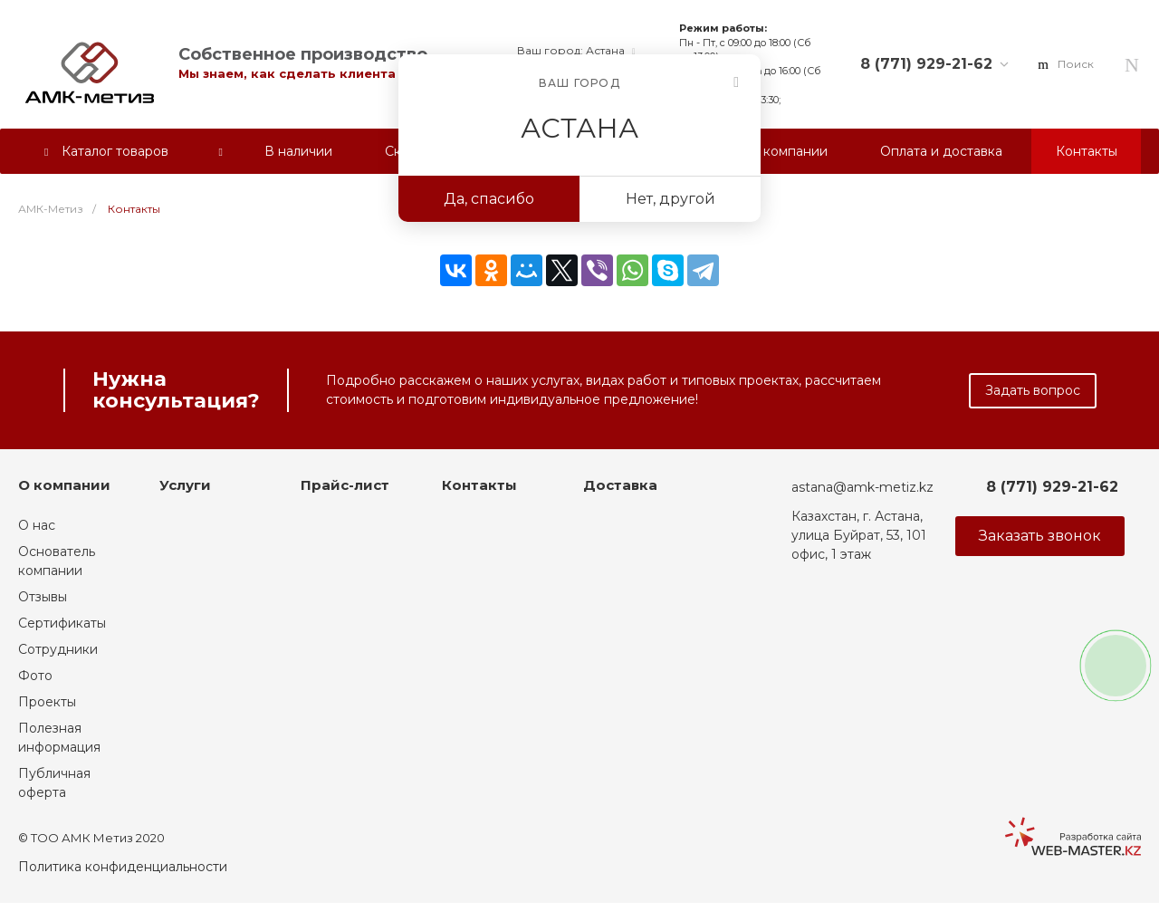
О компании (64, 485)
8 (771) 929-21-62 (926, 63)
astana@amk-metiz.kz (862, 487)
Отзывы (42, 597)
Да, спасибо (489, 198)
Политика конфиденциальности (122, 867)
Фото (35, 675)
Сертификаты (62, 623)
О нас (36, 525)
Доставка (620, 485)
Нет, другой (670, 198)
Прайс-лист (345, 485)
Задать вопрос (1032, 390)
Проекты (47, 702)
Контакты (479, 485)
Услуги (185, 485)
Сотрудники (58, 649)
